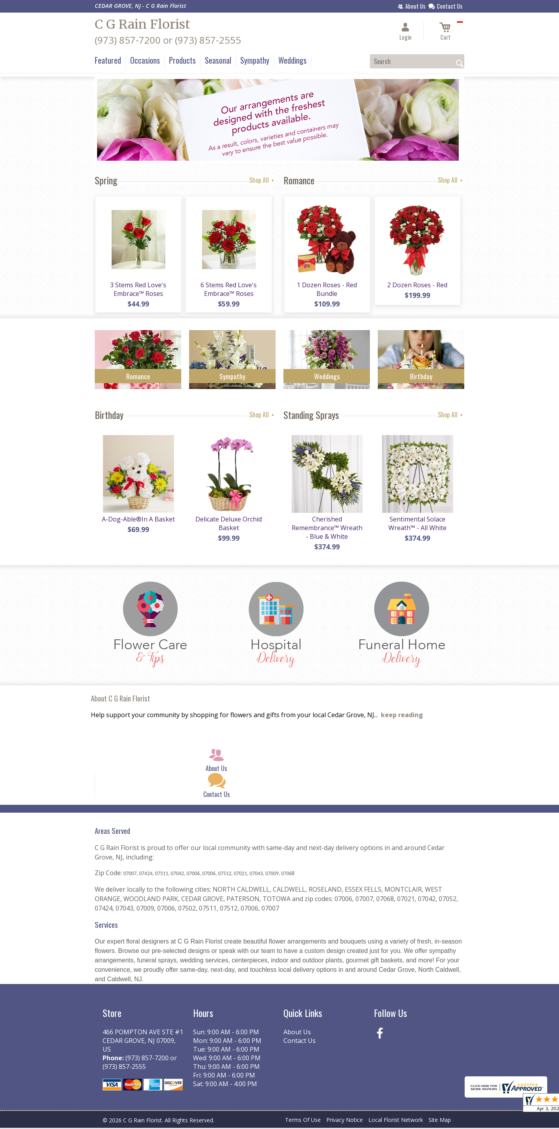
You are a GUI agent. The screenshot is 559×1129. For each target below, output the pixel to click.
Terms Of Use (303, 1121)
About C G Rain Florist (120, 699)
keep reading (402, 716)
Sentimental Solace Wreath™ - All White (417, 524)
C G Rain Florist (142, 24)
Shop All (262, 180)
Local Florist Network (395, 1121)
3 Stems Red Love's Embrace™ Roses (138, 289)
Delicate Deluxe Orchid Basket (228, 524)
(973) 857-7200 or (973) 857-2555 (168, 39)
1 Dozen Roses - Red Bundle (327, 289)
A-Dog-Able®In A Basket (138, 520)
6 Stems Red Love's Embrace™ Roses (228, 289)
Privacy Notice (344, 1121)
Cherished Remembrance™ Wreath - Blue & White (326, 529)
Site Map (439, 1121)
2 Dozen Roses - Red (417, 285)
